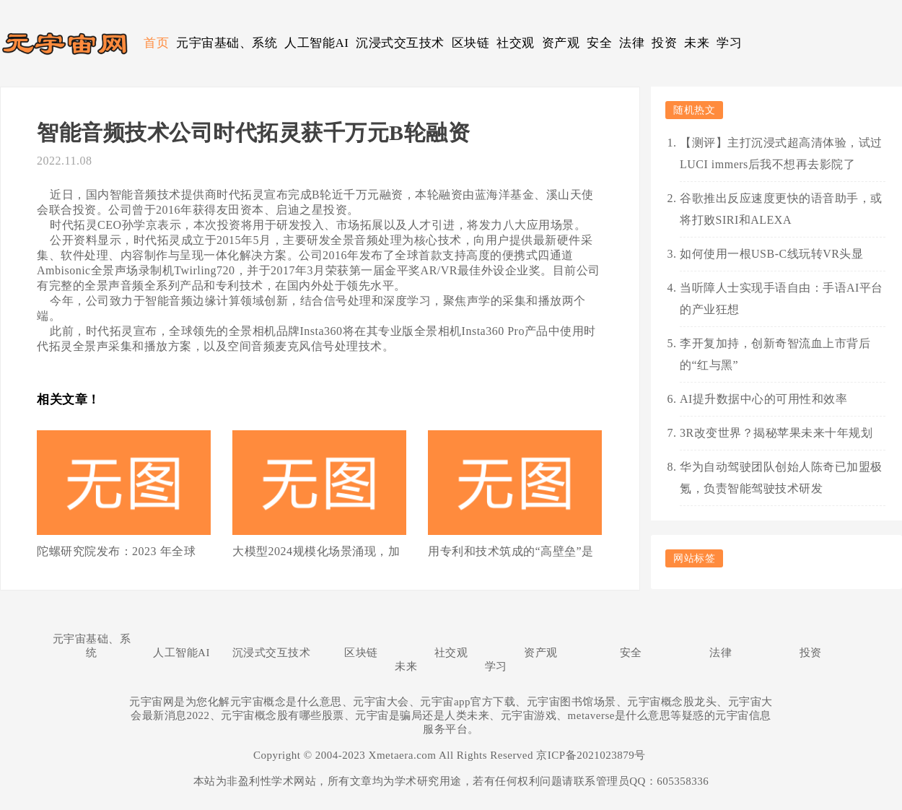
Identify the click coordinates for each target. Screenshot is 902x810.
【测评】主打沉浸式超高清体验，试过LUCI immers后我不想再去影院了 (781, 153)
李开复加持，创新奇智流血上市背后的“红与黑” (775, 354)
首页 (156, 43)
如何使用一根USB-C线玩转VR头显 (771, 254)
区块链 (471, 43)
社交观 (515, 43)
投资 (664, 43)
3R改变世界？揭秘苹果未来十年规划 (776, 433)
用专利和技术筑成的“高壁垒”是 (511, 551)
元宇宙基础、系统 (226, 43)
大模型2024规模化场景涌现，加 (316, 551)
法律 (631, 43)
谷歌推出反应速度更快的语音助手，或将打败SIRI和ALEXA (781, 209)
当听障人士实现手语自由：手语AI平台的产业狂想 (781, 298)
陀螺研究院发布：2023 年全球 (116, 551)
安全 (599, 43)
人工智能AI (316, 43)
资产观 (561, 43)
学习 (729, 43)
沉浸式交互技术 (400, 43)
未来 (696, 43)
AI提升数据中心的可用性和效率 (763, 399)
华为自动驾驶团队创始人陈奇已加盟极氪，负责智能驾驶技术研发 (781, 478)
